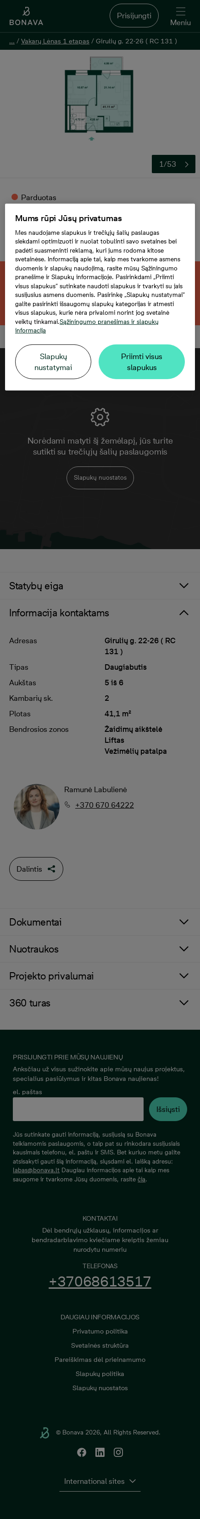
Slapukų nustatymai (53, 362)
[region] (100, 297)
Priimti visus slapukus (141, 362)
